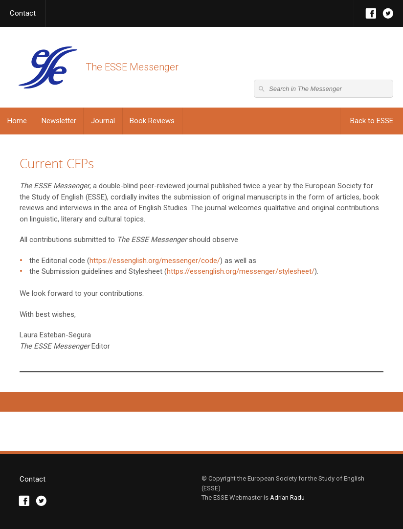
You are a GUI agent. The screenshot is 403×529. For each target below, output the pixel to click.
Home (17, 120)
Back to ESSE (371, 120)
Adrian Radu (287, 497)
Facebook (371, 13)
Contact (23, 13)
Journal (103, 120)
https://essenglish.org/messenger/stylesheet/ (240, 271)
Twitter (388, 13)
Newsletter (59, 120)
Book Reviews (152, 120)
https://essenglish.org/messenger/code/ (155, 260)
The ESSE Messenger (48, 67)
